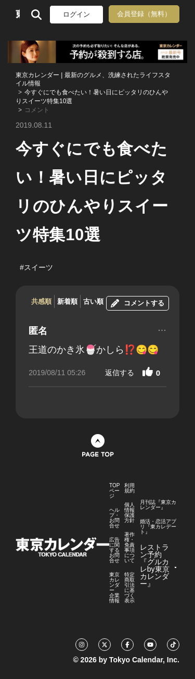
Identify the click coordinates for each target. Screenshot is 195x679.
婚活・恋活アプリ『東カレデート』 (158, 527)
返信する (119, 372)
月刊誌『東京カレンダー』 (158, 505)
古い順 (93, 301)
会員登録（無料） (144, 14)
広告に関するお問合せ (114, 550)
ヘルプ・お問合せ (114, 518)
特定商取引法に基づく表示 (129, 587)
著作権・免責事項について (129, 547)
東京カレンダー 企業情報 (114, 587)
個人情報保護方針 (129, 512)
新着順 (67, 301)
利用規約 (129, 488)
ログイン (76, 14)
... (162, 329)
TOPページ (114, 491)
